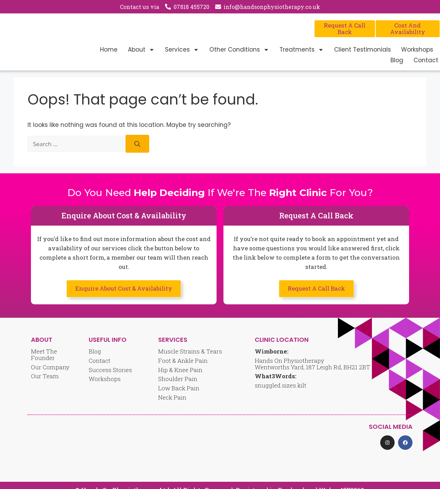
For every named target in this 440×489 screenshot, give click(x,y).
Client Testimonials (362, 49)
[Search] (137, 144)
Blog (396, 60)
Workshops (417, 49)
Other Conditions (239, 49)
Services (182, 49)
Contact (426, 60)
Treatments (301, 49)
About (141, 49)
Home (109, 49)
